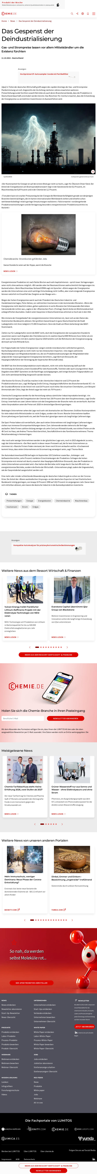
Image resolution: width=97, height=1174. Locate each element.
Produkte (38, 1086)
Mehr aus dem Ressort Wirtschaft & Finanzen (48, 654)
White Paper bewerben (43, 1044)
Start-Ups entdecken (43, 1009)
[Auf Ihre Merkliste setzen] (88, 13)
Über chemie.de (47, 1151)
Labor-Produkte (8, 1036)
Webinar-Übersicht (10, 1067)
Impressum (6, 1159)
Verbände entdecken (42, 1013)
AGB (17, 1159)
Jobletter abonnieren (43, 1063)
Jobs (36, 1094)
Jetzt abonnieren (84, 1026)
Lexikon (5, 1082)
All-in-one (38, 1102)
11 (58, 920)
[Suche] (72, 13)
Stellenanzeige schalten (44, 1067)
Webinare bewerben (10, 1063)
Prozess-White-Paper (43, 1040)
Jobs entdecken (40, 1059)
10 (61, 647)
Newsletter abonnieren (65, 718)
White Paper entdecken (44, 1032)
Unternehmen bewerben (44, 1017)
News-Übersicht (8, 1017)
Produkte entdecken (10, 1032)
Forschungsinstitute (10, 1090)
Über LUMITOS (30, 1151)
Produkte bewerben (10, 1044)
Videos (4, 1094)
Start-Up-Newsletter (11, 1013)
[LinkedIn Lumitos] (93, 1159)
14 (66, 920)
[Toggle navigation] (93, 14)
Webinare (38, 1098)
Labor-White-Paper (42, 1036)
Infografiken (7, 1086)
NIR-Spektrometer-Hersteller (31, 983)
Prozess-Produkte (9, 1040)
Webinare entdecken (10, 1059)
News (36, 1082)
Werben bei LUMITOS (11, 1151)
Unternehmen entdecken (45, 1005)
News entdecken (9, 1005)
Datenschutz (29, 1159)
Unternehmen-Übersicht (44, 1021)
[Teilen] (77, 13)
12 (61, 920)
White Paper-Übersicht (44, 1048)
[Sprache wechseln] (82, 13)
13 (63, 920)
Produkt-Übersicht (10, 1048)
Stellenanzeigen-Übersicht (45, 1071)
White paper (39, 1090)
